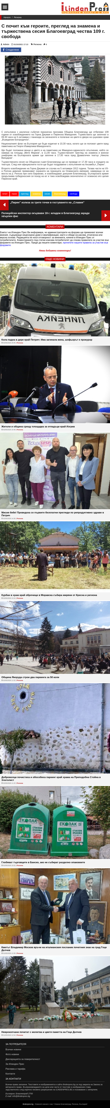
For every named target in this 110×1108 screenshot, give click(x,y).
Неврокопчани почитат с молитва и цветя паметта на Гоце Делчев (41, 1032)
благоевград (59, 194)
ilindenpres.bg (28, 1104)
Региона (17, 17)
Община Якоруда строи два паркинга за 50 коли (30, 677)
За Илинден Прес (14, 1064)
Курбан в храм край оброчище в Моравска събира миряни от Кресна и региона (49, 595)
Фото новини (12, 1054)
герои (14, 194)
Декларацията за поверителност (22, 1059)
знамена (36, 194)
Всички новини (13, 1049)
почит (5, 194)
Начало (7, 17)
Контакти (10, 1073)
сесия (47, 194)
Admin (5, 44)
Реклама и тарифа (15, 1069)
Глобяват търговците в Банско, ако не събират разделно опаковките (43, 862)
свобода (73, 194)
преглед (25, 194)
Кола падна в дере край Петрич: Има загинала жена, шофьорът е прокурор (46, 339)
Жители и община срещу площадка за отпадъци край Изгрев (38, 426)
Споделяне (11, 50)
